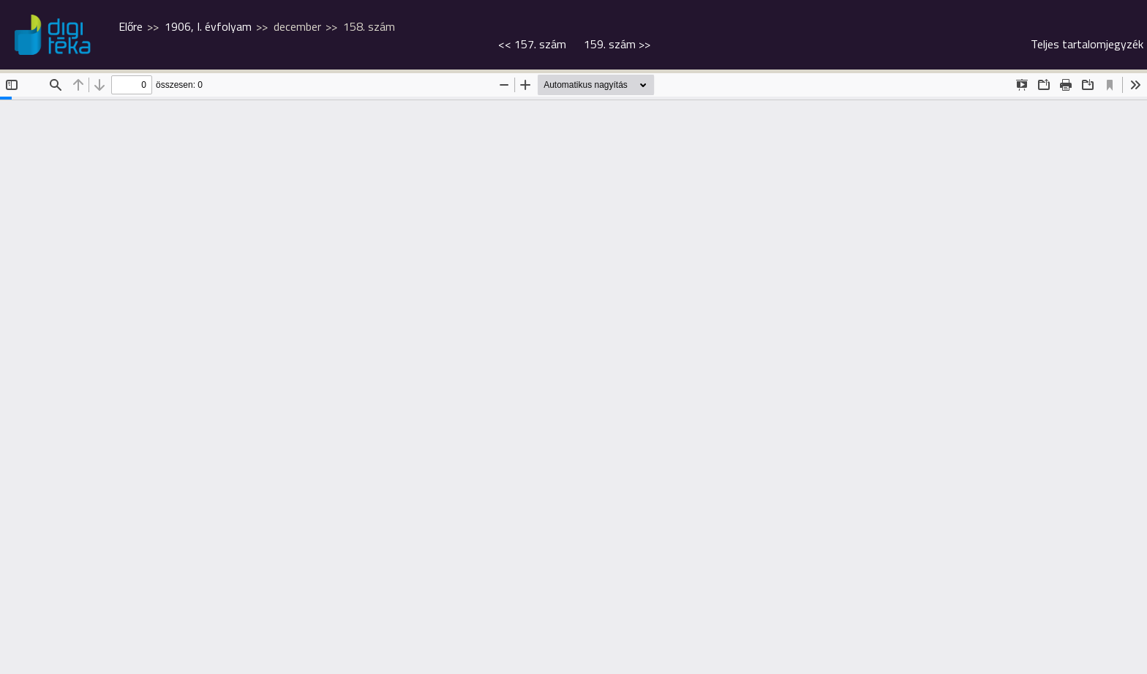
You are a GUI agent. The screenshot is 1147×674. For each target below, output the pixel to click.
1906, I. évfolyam (208, 26)
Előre (131, 26)
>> (617, 44)
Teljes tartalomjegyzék (1087, 44)
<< (532, 44)
